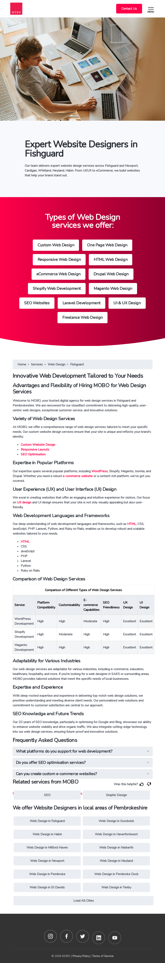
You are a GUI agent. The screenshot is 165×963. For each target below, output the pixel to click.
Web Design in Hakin (47, 834)
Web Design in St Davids (47, 887)
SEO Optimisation (33, 454)
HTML (131, 524)
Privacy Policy (81, 956)
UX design (24, 502)
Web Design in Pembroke (47, 874)
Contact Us (129, 8)
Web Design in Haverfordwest (116, 834)
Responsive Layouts (35, 449)
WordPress (99, 471)
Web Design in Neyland (116, 861)
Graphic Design (116, 795)
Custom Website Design (38, 444)
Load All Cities (83, 900)
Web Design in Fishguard (47, 821)
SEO (47, 795)
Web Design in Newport (47, 861)
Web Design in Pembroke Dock (116, 874)
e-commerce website (78, 476)
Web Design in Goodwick (116, 821)
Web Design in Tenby (116, 887)
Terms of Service (103, 956)
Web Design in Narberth (116, 847)
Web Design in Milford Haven (47, 847)
